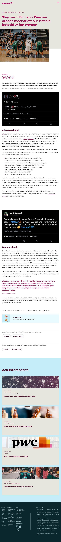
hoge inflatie (53, 258)
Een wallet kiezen (11, 517)
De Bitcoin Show (19, 516)
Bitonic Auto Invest (11, 514)
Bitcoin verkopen (11, 513)
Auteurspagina (19, 523)
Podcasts (18, 507)
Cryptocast (18, 514)
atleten (17, 154)
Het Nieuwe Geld (19, 517)
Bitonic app (10, 516)
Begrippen (9, 510)
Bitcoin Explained (19, 509)
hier (43, 310)
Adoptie (3, 510)
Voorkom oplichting (11, 521)
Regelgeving (4, 525)
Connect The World (19, 513)
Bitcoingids (9, 507)
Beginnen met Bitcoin (20, 510)
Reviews (3, 526)
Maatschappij (4, 518)
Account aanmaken (11, 509)
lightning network (28, 139)
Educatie (3, 517)
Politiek (3, 524)
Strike (34, 136)
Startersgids (10, 520)
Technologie (4, 528)
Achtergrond (4, 509)
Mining (3, 521)
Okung (4, 134)
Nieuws (3, 522)
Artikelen (3, 507)
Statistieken (18, 521)
